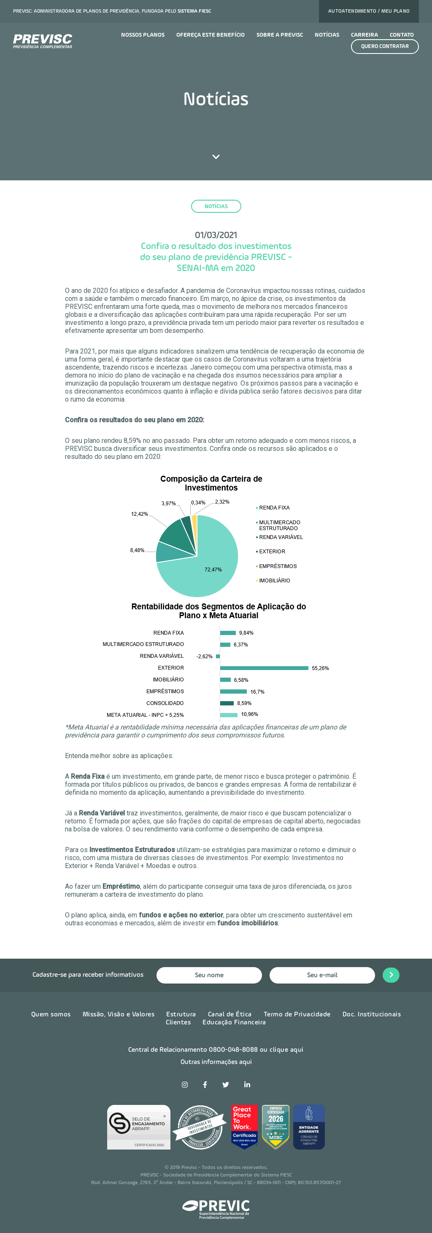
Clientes (178, 1022)
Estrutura (181, 1014)
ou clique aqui (282, 1050)
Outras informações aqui (216, 1062)
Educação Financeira (234, 1022)
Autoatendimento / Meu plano (369, 11)
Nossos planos (143, 35)
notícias (216, 206)
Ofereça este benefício (210, 35)
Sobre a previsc (279, 35)
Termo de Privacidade (297, 1014)
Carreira (364, 35)
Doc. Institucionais (372, 1014)
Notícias (327, 35)
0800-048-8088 (233, 1050)
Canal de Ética (230, 1014)
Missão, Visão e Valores (119, 1014)
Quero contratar (385, 46)
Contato (402, 35)
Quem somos (51, 1014)
